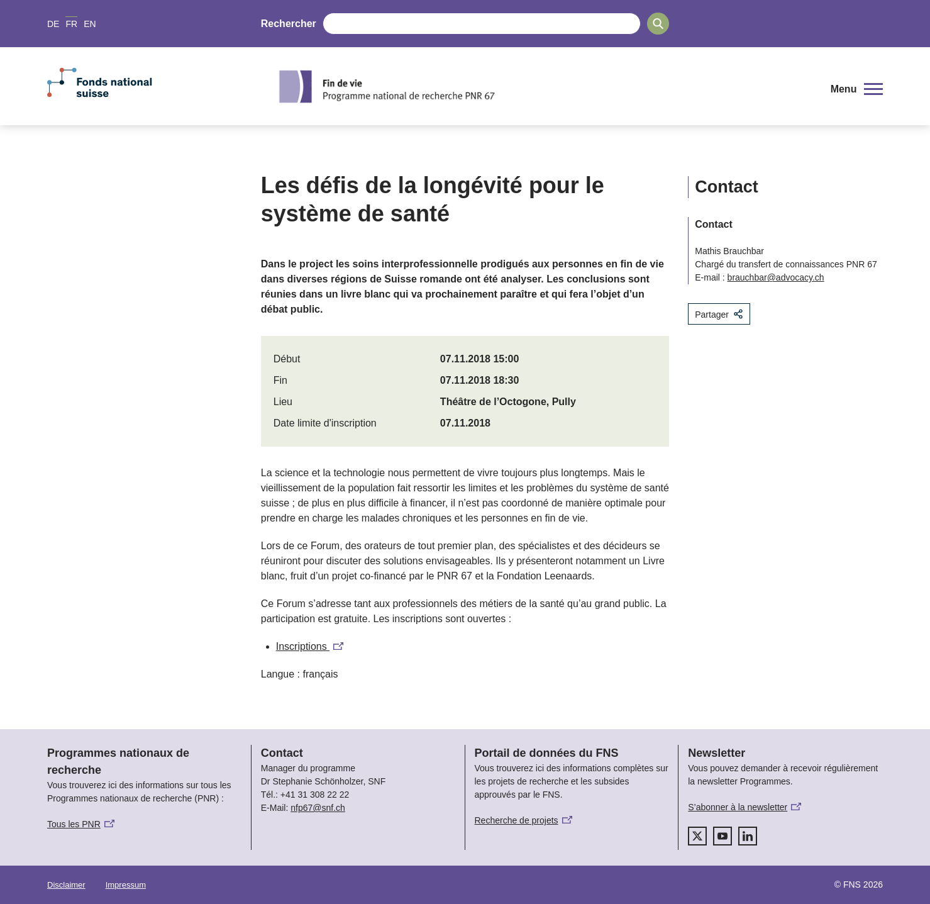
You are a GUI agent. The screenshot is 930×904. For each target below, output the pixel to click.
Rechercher (288, 23)
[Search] (658, 24)
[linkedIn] (747, 836)
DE (53, 24)
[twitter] (697, 836)
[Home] (543, 86)
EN (90, 24)
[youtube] (722, 836)
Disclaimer (66, 885)
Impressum (126, 885)
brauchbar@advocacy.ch (776, 277)
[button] (857, 89)
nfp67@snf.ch (318, 808)
